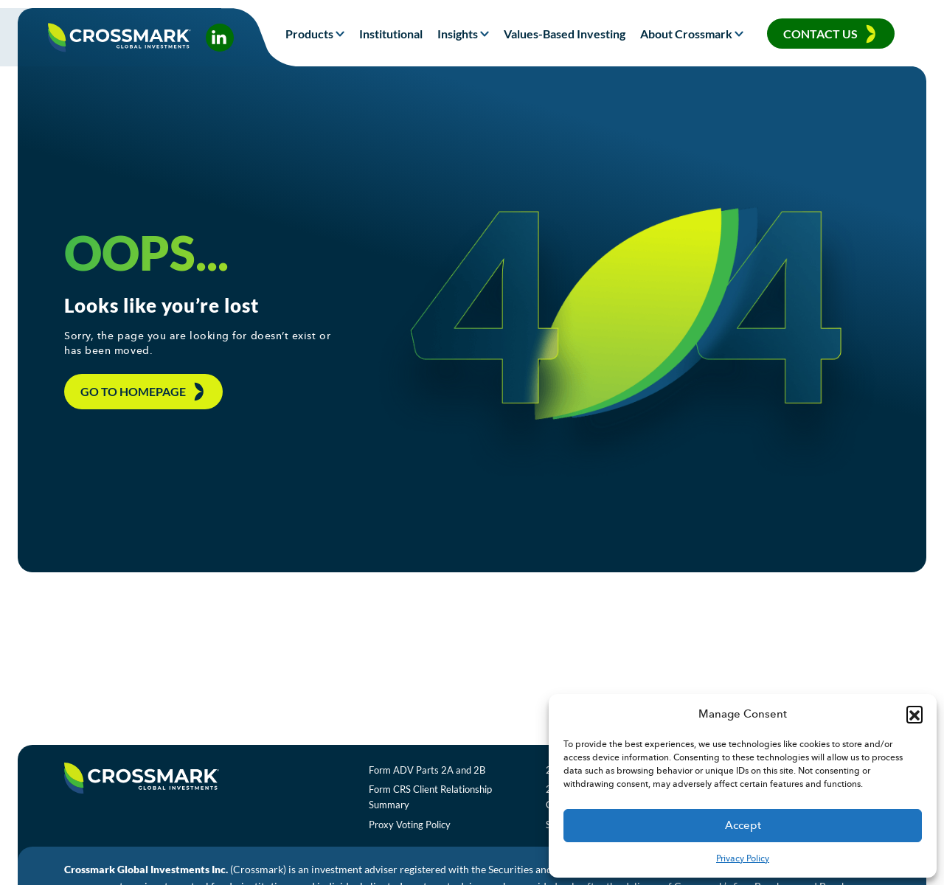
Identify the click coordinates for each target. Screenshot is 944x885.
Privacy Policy (742, 858)
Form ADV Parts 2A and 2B (443, 777)
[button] (914, 714)
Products (309, 34)
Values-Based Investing (564, 34)
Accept (743, 825)
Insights (457, 34)
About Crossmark (686, 34)
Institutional (391, 34)
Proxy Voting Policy (426, 833)
